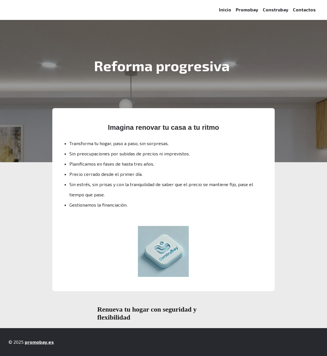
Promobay (247, 9)
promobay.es (39, 342)
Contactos (304, 9)
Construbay (275, 9)
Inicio (225, 9)
